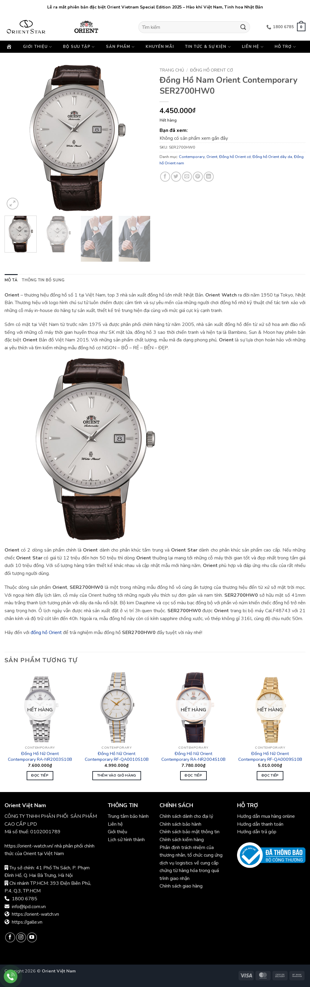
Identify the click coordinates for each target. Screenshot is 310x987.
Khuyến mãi (160, 46)
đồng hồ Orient (46, 632)
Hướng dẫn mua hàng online (266, 816)
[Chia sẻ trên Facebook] (165, 177)
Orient (211, 156)
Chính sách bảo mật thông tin (189, 831)
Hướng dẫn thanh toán (260, 824)
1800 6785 (24, 898)
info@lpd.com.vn (29, 906)
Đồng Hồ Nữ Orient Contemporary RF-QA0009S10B (270, 756)
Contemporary (192, 156)
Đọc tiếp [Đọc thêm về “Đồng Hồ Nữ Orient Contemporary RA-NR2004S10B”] (193, 775)
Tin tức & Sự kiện (208, 47)
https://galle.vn (27, 922)
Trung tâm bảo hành (128, 816)
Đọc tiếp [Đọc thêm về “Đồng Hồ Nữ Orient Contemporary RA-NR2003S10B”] (39, 775)
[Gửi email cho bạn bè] (187, 177)
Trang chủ (172, 70)
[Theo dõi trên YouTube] (32, 937)
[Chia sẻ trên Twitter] (176, 177)
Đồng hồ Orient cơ (211, 70)
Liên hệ (253, 47)
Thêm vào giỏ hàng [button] (116, 775)
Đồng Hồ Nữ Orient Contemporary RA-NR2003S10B (40, 756)
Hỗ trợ (285, 47)
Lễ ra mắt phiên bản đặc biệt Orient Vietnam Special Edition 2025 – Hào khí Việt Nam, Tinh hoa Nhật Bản (155, 7)
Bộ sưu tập (79, 47)
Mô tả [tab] (11, 280)
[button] (301, 26)
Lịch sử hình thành (126, 839)
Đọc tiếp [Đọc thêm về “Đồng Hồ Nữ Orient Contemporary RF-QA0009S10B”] (270, 775)
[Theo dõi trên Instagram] (21, 937)
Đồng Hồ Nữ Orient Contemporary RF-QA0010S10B (117, 756)
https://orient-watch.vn (35, 914)
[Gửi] (243, 27)
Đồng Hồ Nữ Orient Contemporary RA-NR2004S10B (193, 756)
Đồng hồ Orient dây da (272, 156)
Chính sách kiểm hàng (182, 839)
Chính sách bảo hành (181, 824)
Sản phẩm (120, 47)
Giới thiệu (37, 47)
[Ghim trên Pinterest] (198, 177)
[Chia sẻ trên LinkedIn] (209, 177)
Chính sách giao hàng (181, 886)
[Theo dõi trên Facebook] (10, 937)
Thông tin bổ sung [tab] (43, 280)
